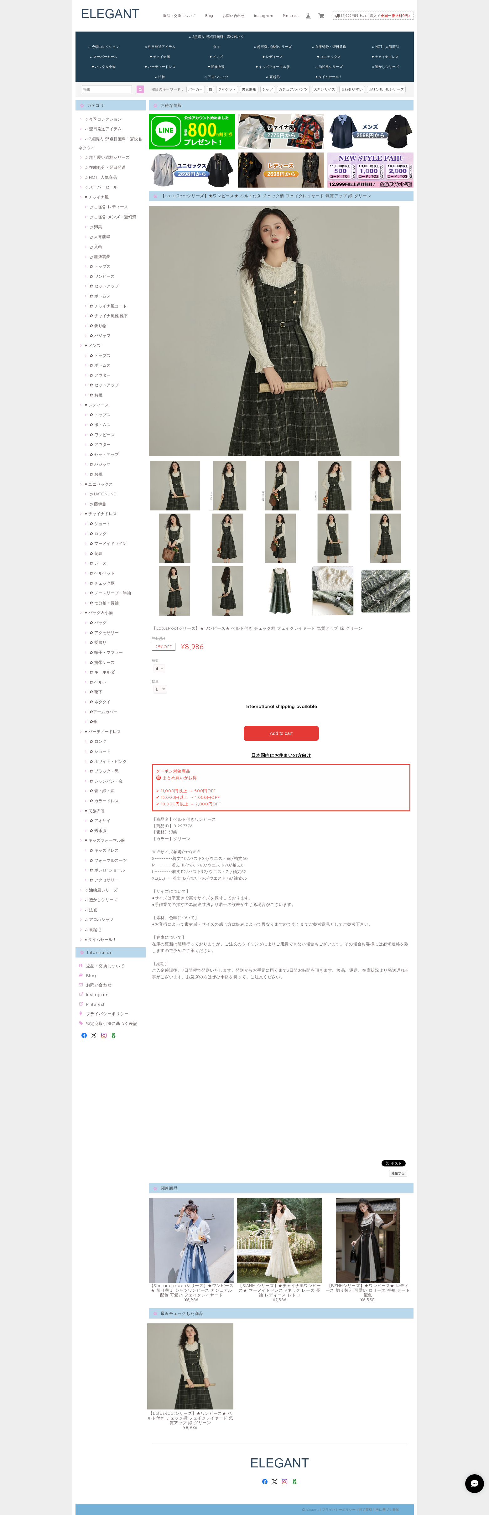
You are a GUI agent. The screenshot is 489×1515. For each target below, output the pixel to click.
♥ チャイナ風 (160, 56)
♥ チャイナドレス (385, 56)
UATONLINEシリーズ (386, 89)
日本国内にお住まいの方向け (281, 755)
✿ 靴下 (96, 691)
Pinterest (291, 15)
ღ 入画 (96, 246)
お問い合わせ (234, 15)
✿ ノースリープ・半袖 (110, 592)
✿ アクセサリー (104, 632)
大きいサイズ (325, 89)
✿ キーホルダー (104, 672)
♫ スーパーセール (103, 56)
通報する (398, 1173)
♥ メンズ (216, 56)
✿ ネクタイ (100, 701)
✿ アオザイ (100, 820)
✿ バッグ (98, 622)
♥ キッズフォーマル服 (273, 67)
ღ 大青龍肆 (100, 236)
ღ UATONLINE (103, 493)
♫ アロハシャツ (216, 77)
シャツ (267, 89)
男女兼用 (249, 89)
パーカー (195, 89)
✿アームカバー (103, 711)
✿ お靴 (96, 394)
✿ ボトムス (100, 295)
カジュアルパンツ (293, 89)
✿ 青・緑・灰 (102, 790)
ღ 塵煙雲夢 (100, 256)
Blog (209, 15)
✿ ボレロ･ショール (107, 869)
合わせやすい (352, 89)
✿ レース (98, 563)
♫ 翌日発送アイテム (159, 46)
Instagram (263, 15)
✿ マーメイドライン (108, 543)
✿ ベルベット (102, 573)
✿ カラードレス (104, 800)
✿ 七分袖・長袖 (104, 602)
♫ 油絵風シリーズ (329, 67)
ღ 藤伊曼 (98, 503)
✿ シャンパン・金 (106, 780)
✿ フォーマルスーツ (108, 860)
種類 (155, 661)
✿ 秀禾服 (98, 830)
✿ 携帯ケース (102, 662)
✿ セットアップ (104, 285)
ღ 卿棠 (96, 226)
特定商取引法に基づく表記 (112, 1023)
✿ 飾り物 (98, 325)
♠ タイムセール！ (328, 77)
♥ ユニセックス (329, 56)
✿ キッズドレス (104, 850)
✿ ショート (100, 523)
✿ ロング (98, 533)
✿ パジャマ (100, 335)
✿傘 (93, 721)
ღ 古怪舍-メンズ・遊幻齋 (113, 216)
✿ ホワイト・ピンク (108, 761)
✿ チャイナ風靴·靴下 (109, 315)
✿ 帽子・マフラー (106, 652)
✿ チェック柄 (102, 583)
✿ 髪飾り (98, 642)
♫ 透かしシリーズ (385, 67)
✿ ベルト (98, 682)
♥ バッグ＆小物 (104, 67)
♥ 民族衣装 (216, 67)
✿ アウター (100, 375)
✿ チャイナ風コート (108, 305)
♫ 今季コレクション (103, 46)
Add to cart (281, 733)
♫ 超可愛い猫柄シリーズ (273, 46)
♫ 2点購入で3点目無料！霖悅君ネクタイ (216, 38)
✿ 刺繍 (96, 553)
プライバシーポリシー (107, 1013)
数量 (155, 681)
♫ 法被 (160, 77)
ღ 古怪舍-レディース (109, 206)
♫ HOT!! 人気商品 (385, 46)
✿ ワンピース (102, 276)
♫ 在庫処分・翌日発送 (329, 46)
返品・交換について (179, 15)
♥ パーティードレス (160, 67)
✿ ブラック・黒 (104, 770)
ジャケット (227, 89)
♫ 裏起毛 (272, 77)
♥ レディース (273, 56)
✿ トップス (100, 266)
